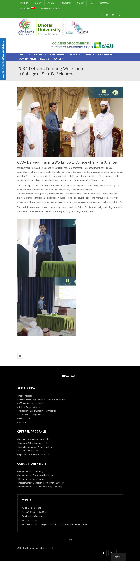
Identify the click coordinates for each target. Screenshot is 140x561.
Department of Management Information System (41, 483)
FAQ (91, 3)
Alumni (50, 3)
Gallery (38, 3)
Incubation (27, 8)
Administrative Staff (50, 9)
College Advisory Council (29, 407)
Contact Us (104, 3)
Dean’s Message (25, 396)
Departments (58, 54)
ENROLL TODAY (70, 376)
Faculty (44, 59)
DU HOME (24, 3)
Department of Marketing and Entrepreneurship (40, 487)
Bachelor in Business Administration (35, 447)
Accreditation (27, 59)
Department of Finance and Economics (36, 475)
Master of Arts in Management (32, 443)
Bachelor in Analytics (28, 450)
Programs (40, 54)
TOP (70, 540)
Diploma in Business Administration (34, 454)
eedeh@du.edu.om (37, 516)
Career (80, 3)
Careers (22, 422)
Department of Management (31, 479)
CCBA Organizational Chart (31, 403)
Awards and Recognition (29, 415)
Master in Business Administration (34, 439)
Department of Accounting (30, 471)
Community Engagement (98, 54)
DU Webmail (65, 3)
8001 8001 (36, 508)
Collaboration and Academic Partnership (37, 411)
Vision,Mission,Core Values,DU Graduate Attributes (41, 399)
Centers (58, 59)
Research (75, 54)
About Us (24, 54)
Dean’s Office (24, 418)
